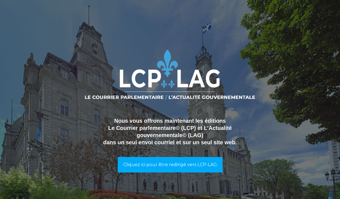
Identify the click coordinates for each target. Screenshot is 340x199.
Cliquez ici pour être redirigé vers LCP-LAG (170, 164)
